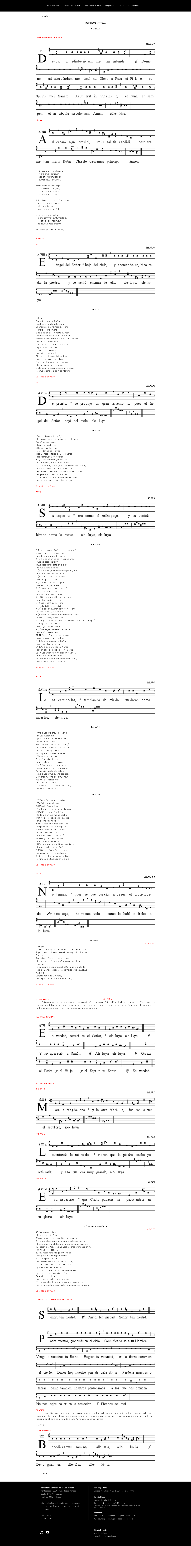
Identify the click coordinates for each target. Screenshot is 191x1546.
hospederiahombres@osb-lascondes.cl (118, 1515)
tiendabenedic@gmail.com (105, 1536)
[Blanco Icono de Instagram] (41, 1532)
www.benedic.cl (100, 1533)
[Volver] (50, 1473)
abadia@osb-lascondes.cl (69, 1503)
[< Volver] (46, 16)
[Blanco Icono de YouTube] (48, 1532)
